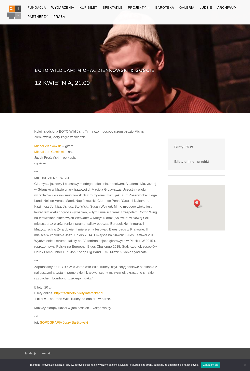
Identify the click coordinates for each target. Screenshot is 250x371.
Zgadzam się (210, 364)
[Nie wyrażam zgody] (245, 365)
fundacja (37, 7)
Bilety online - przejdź (191, 162)
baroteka (164, 7)
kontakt (46, 353)
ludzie (206, 7)
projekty (137, 7)
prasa (59, 16)
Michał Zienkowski (48, 146)
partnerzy (38, 16)
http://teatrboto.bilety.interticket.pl (78, 293)
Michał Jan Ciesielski (49, 152)
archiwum (227, 7)
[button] (198, 203)
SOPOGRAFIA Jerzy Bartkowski (64, 322)
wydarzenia (62, 7)
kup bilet (88, 7)
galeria (186, 7)
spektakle (113, 7)
